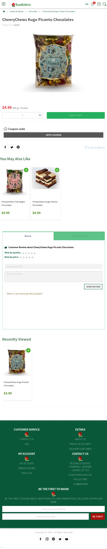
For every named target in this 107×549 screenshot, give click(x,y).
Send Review (93, 286)
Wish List (27, 473)
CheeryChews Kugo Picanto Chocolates (58, 11)
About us (80, 439)
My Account (27, 463)
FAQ (27, 444)
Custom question (79, 236)
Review (27, 236)
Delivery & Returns (80, 449)
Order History (26, 468)
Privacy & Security (80, 444)
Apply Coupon (53, 134)
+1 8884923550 (80, 484)
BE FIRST (98, 516)
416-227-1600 (80, 479)
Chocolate (33, 11)
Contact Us (27, 439)
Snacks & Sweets (16, 11)
